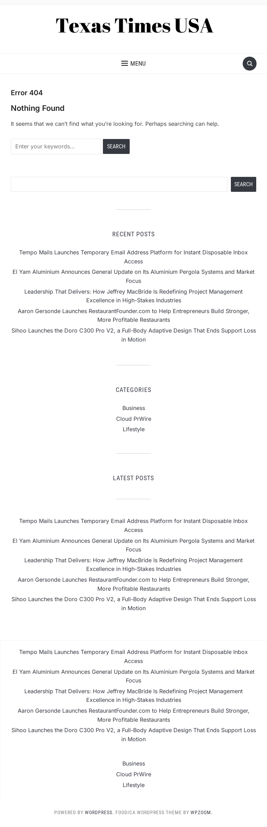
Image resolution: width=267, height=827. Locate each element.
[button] (133, 63)
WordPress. (99, 812)
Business (133, 407)
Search (243, 184)
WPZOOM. (202, 812)
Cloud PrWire (133, 418)
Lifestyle (134, 429)
